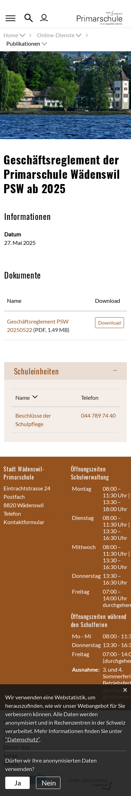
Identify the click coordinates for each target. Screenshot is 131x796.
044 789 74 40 (98, 415)
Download (109, 323)
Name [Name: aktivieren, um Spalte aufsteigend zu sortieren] (14, 300)
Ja (17, 782)
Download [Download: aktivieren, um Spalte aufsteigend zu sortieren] (107, 300)
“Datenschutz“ (22, 739)
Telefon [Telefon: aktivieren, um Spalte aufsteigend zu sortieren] (90, 397)
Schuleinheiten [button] (36, 371)
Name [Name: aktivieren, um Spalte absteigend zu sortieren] (22, 397)
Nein (49, 782)
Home (10, 35)
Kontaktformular (23, 521)
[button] (60, 35)
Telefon (12, 513)
